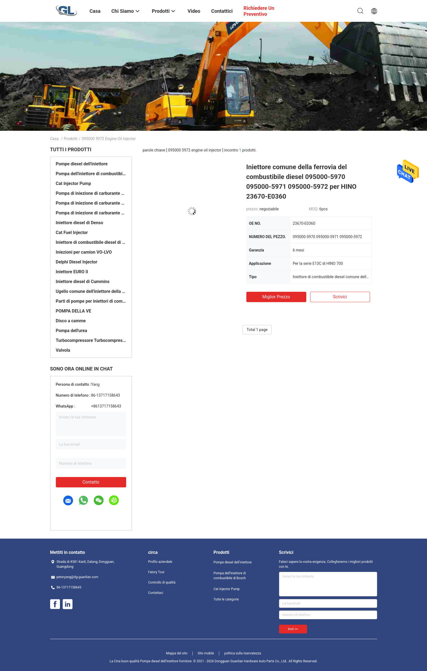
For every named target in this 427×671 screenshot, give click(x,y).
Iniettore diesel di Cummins (83, 281)
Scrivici (340, 296)
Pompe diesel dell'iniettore (82, 163)
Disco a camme (71, 320)
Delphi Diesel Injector (77, 262)
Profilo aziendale (160, 562)
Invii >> (293, 629)
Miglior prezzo (276, 296)
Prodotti (70, 138)
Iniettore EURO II (72, 271)
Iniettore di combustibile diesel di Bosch (91, 242)
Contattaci (155, 593)
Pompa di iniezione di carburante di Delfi (91, 203)
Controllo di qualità (162, 582)
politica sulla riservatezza (242, 653)
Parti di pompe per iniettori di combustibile (91, 301)
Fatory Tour (156, 572)
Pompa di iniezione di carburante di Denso (91, 193)
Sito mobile (206, 653)
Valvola (63, 350)
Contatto (91, 482)
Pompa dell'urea (71, 330)
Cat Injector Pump (73, 183)
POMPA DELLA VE (73, 311)
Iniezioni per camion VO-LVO (84, 252)
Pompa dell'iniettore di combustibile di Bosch (91, 173)
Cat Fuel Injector (72, 232)
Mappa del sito (176, 653)
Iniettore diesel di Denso (79, 222)
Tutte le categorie (226, 599)
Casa (54, 138)
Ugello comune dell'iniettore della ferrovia (91, 291)
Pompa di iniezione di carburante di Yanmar (91, 212)
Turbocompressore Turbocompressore (91, 340)
